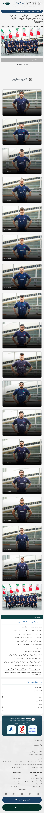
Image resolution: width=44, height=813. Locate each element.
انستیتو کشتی (17, 781)
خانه (38, 11)
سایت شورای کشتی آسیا (36, 787)
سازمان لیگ (18, 784)
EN (7, 3)
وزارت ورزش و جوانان (36, 778)
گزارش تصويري (20, 11)
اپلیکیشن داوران (17, 778)
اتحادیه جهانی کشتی (37, 775)
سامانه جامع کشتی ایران (15, 787)
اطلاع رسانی (30, 11)
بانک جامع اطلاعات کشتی (36, 772)
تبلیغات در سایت (17, 775)
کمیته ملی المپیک (37, 784)
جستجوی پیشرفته (16, 772)
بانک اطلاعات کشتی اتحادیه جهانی (33, 781)
